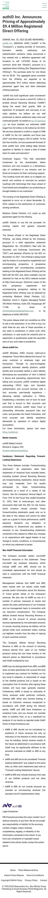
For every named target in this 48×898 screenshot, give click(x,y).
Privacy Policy (31, 880)
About (13, 870)
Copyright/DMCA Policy (11, 880)
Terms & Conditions (35, 875)
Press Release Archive (28, 870)
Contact (43, 880)
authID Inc (7, 43)
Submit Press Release (14, 875)
